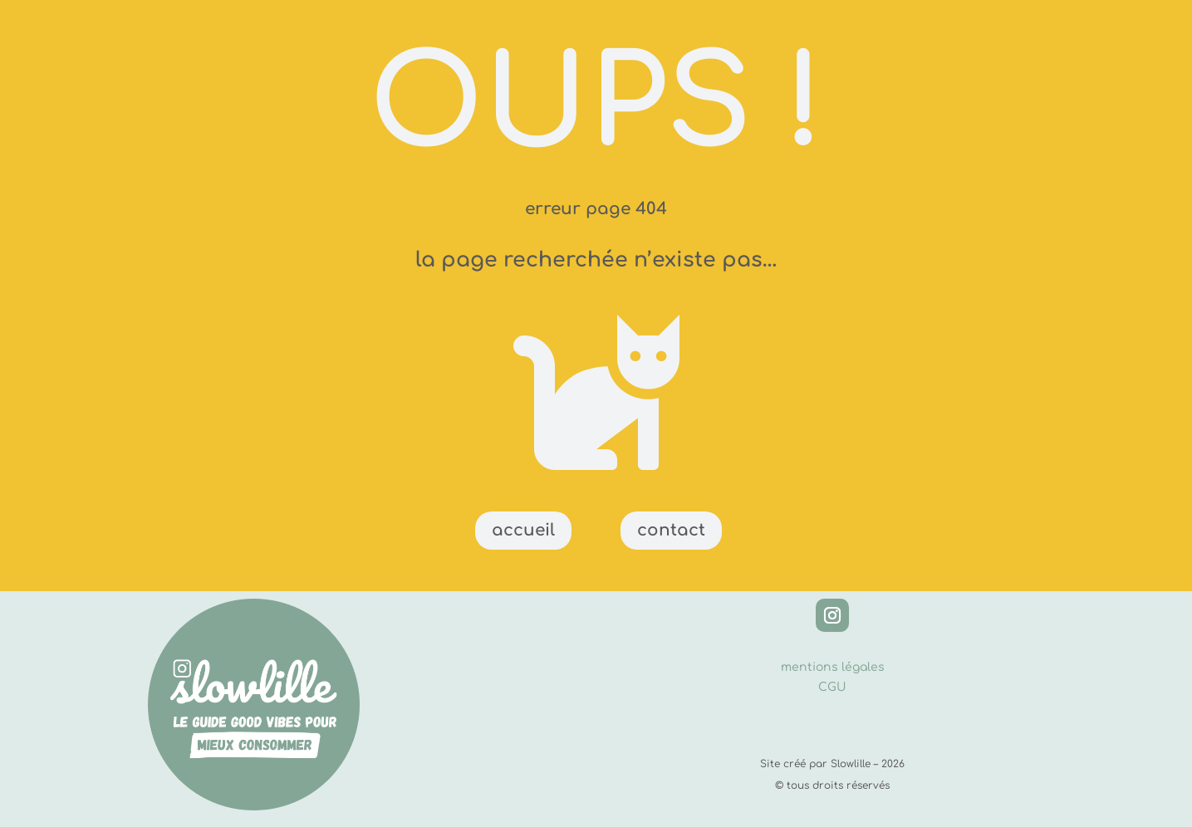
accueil (523, 530)
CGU (832, 687)
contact (671, 530)
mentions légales (833, 667)
